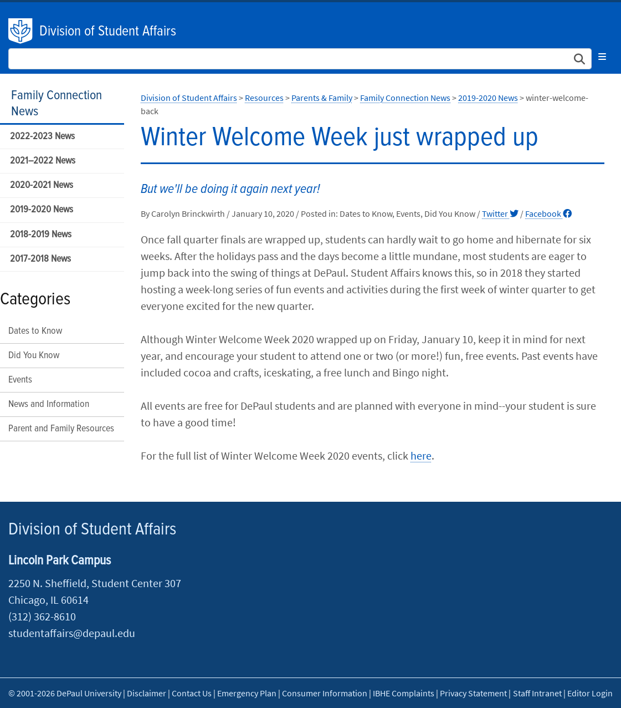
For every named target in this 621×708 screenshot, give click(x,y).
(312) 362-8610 (42, 616)
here (421, 455)
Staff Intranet (537, 693)
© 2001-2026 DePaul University (64, 693)
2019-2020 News (41, 209)
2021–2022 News (42, 161)
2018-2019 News (40, 234)
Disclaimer (146, 693)
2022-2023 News (42, 136)
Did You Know (33, 355)
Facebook (548, 213)
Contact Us (192, 693)
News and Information (48, 404)
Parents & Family (321, 97)
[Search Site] (300, 58)
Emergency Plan (246, 693)
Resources (264, 97)
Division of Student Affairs (107, 31)
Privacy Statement (473, 693)
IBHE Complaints (403, 693)
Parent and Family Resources (61, 428)
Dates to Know (35, 331)
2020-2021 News (41, 185)
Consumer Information (324, 693)
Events (20, 380)
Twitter (500, 213)
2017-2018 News (40, 259)
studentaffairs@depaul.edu (71, 633)
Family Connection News (56, 103)
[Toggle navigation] (602, 57)
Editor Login (590, 693)
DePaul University (21, 31)
